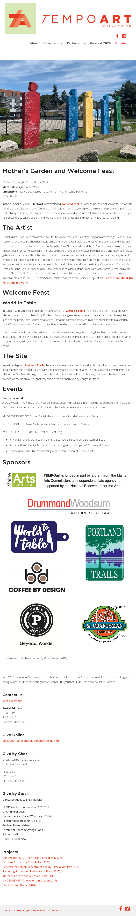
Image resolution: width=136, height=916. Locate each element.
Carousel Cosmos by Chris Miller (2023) (26, 862)
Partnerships (74, 43)
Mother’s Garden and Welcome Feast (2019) (28, 876)
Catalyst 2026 (99, 43)
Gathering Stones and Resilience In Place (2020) (31, 871)
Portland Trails (34, 365)
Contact (19, 910)
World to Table (75, 310)
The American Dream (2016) (19, 885)
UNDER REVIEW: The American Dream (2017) (29, 880)
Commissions (50, 43)
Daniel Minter (70, 204)
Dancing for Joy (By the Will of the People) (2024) (32, 858)
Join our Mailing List (38, 910)
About (31, 43)
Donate (120, 43)
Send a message (12, 701)
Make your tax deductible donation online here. (31, 741)
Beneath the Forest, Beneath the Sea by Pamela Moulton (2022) (41, 867)
